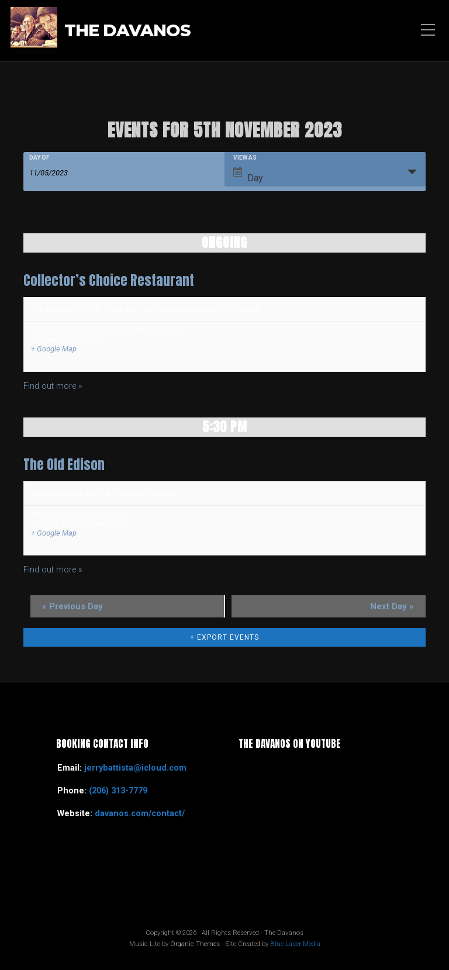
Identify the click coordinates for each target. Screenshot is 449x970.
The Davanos (127, 30)
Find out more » (52, 386)
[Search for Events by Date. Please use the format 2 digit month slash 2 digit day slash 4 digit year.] (58, 172)
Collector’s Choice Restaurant (108, 280)
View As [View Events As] (245, 158)
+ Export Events (224, 637)
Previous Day (72, 606)
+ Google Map (54, 348)
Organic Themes (195, 944)
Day (248, 175)
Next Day (392, 606)
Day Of (39, 158)
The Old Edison (64, 464)
